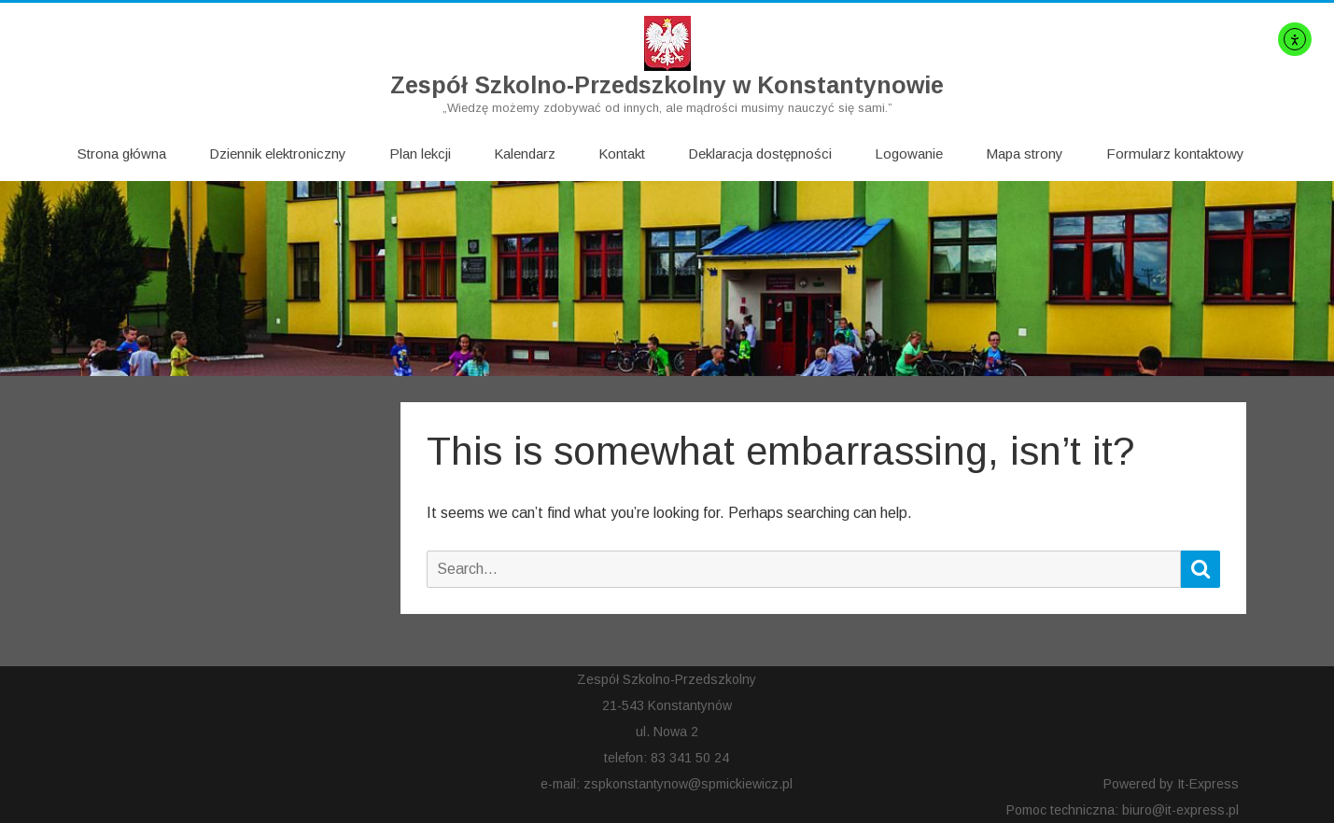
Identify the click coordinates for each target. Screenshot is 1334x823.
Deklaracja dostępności (760, 153)
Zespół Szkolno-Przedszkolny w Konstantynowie (667, 85)
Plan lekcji (420, 153)
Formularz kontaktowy (1175, 153)
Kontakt (621, 153)
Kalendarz (524, 153)
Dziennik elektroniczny (277, 153)
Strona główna (121, 153)
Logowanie (909, 153)
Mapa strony (1024, 153)
